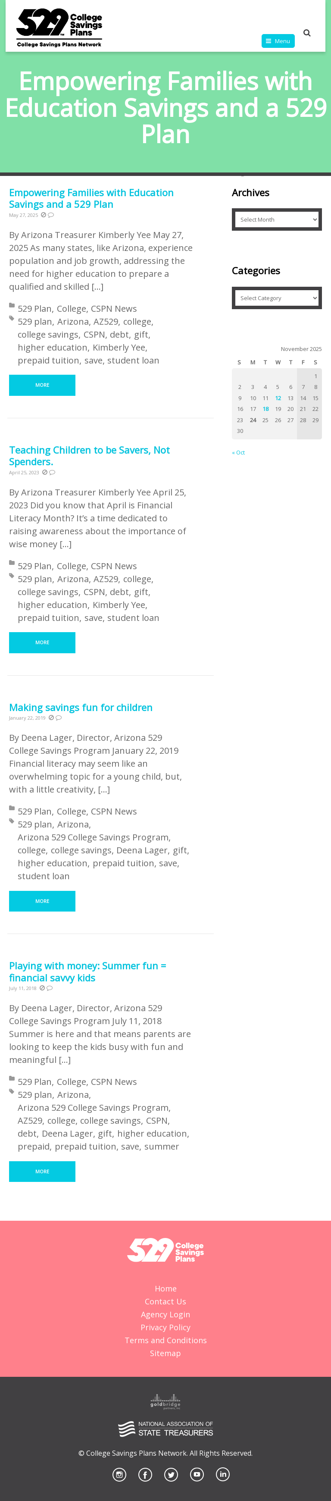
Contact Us (165, 1301)
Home (166, 1288)
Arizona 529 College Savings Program (93, 837)
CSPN (94, 334)
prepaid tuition (48, 360)
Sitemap (165, 1353)
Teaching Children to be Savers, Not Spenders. (89, 455)
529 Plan (35, 308)
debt (119, 334)
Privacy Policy (165, 1327)
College (71, 308)
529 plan (35, 321)
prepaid (34, 1146)
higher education (52, 347)
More (42, 385)
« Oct (238, 452)
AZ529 (106, 321)
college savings (48, 334)
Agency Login (165, 1314)
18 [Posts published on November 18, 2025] (265, 409)
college (137, 321)
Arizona (73, 321)
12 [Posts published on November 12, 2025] (278, 398)
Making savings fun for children (81, 707)
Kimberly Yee (119, 347)
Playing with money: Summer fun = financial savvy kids (87, 971)
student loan (133, 360)
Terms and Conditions (166, 1340)
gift (141, 334)
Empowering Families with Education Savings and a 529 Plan (91, 198)
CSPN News (114, 308)
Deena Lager (142, 850)
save (93, 360)
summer (161, 1146)
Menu (282, 41)
